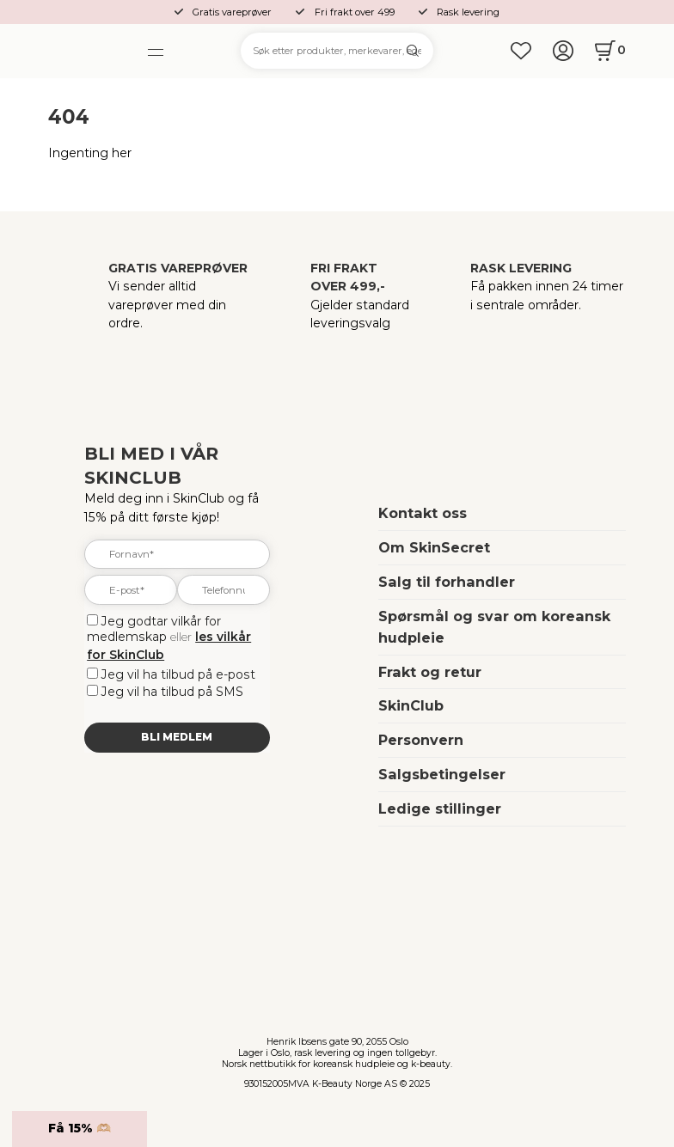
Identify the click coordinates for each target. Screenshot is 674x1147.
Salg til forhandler (446, 581)
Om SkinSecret (434, 547)
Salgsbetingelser (442, 774)
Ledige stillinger (439, 808)
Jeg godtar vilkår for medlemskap (154, 628)
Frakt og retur (429, 671)
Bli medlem (176, 737)
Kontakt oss (422, 513)
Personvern (420, 739)
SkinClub (411, 705)
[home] (91, 51)
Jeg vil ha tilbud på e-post (178, 674)
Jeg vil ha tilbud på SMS (172, 691)
